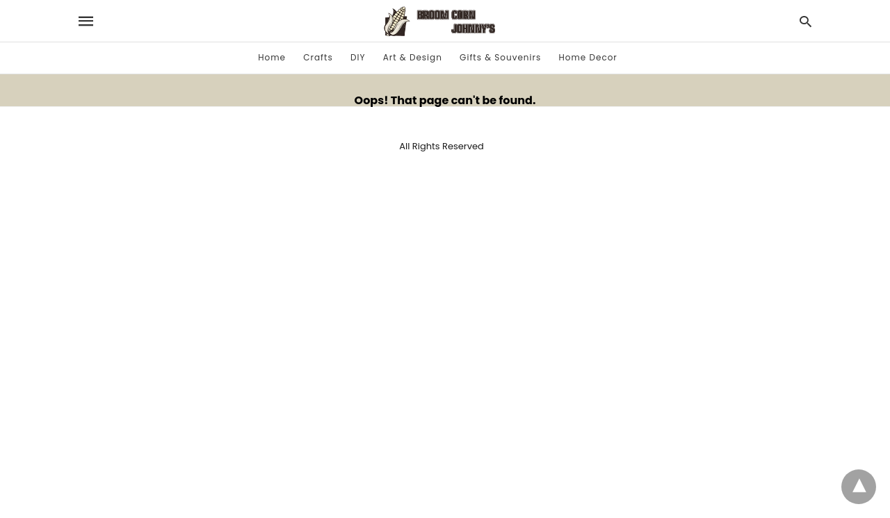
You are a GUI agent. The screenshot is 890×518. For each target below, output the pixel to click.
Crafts (317, 57)
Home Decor (587, 57)
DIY (357, 57)
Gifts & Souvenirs (500, 57)
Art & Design (412, 57)
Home (272, 57)
